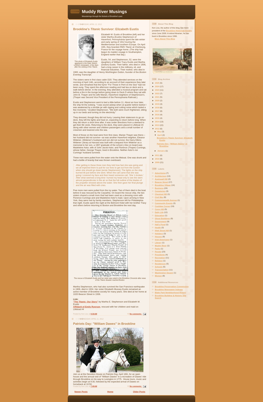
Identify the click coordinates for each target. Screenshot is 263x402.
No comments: (136, 314)
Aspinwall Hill (161, 179)
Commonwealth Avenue (166, 200)
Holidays (159, 233)
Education (159, 215)
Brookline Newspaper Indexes (169, 289)
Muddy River (161, 245)
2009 (157, 162)
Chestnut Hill (161, 194)
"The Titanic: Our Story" (85, 301)
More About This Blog (165, 39)
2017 (157, 111)
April (159, 135)
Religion (159, 261)
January (161, 151)
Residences (160, 264)
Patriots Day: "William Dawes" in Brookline (104, 323)
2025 (157, 83)
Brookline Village (163, 185)
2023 (157, 90)
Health (158, 227)
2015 (157, 118)
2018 (157, 107)
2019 (157, 104)
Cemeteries (160, 191)
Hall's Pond (160, 224)
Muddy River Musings (104, 11)
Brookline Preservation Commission (172, 286)
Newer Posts (81, 391)
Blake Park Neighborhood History (170, 292)
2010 (157, 159)
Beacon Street (161, 182)
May (159, 131)
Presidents (160, 255)
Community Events (164, 203)
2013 (157, 125)
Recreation (160, 258)
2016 (157, 114)
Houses (158, 236)
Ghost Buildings (162, 218)
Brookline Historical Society (179, 30)
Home (110, 391)
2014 (157, 121)
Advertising (160, 173)
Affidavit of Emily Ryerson (86, 306)
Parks (157, 249)
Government (160, 221)
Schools (158, 267)
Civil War (159, 197)
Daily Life (159, 212)
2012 (157, 129)
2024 (157, 86)
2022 (157, 93)
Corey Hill (159, 209)
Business (159, 188)
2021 (157, 97)
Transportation (162, 270)
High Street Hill (162, 230)
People (158, 252)
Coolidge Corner (162, 206)
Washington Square (164, 273)
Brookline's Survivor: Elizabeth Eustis (106, 29)
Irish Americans (162, 239)
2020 (157, 100)
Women (158, 276)
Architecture (160, 176)
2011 (157, 155)
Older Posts (139, 391)
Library (158, 242)
